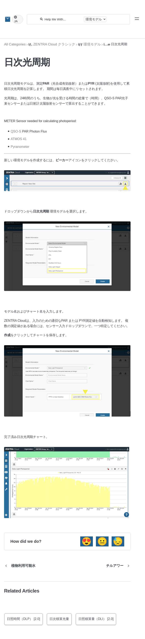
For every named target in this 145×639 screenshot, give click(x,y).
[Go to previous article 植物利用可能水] (21, 566)
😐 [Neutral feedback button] (102, 541)
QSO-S (16, 131)
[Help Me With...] (63, 19)
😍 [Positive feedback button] (86, 541)
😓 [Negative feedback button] (118, 541)
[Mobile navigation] (137, 19)
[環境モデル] (89, 44)
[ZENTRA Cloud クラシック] (52, 44)
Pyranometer (20, 146)
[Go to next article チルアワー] (117, 566)
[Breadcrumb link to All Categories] (15, 44)
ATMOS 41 (18, 139)
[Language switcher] (17, 19)
